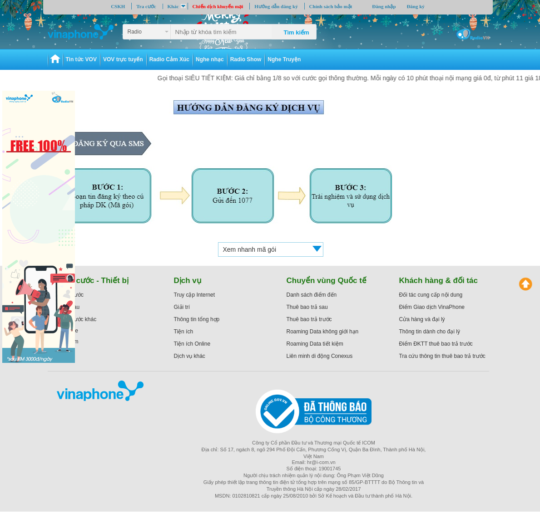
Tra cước (146, 6)
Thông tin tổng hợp (197, 319)
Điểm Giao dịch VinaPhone (432, 307)
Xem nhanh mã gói (250, 249)
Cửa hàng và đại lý (422, 319)
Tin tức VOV (81, 59)
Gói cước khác (79, 319)
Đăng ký (415, 6)
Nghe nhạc (210, 59)
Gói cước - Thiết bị (95, 280)
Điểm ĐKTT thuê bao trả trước (436, 344)
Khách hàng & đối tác (438, 280)
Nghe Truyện (284, 59)
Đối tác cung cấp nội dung (431, 295)
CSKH (118, 6)
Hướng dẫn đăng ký (276, 6)
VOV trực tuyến (123, 59)
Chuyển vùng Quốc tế (327, 280)
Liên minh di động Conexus (320, 356)
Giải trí (182, 307)
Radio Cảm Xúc (169, 59)
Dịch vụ (188, 280)
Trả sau (70, 307)
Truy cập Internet (194, 295)
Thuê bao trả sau (307, 307)
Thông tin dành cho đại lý (429, 331)
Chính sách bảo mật (330, 6)
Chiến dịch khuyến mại (218, 6)
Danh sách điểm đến (312, 295)
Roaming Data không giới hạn (323, 331)
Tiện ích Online (192, 344)
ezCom (70, 341)
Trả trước (72, 295)
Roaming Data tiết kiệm (315, 344)
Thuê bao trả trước (309, 319)
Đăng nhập (384, 6)
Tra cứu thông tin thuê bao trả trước (442, 356)
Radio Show (246, 59)
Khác (173, 6)
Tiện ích (183, 331)
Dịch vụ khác (189, 356)
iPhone (69, 330)
